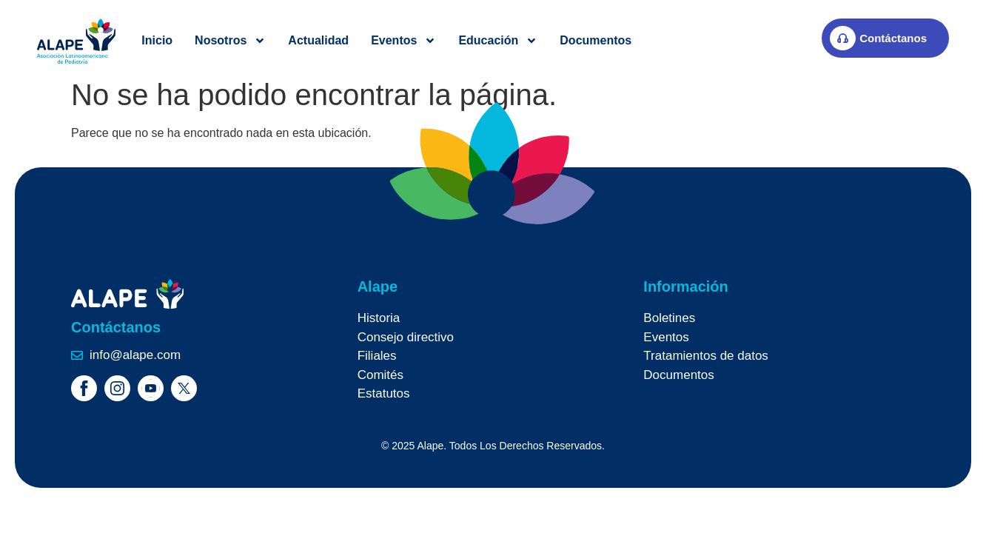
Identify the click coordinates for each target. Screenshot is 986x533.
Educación (497, 40)
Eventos (403, 40)
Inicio (156, 40)
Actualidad (318, 40)
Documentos (595, 40)
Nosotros (230, 40)
